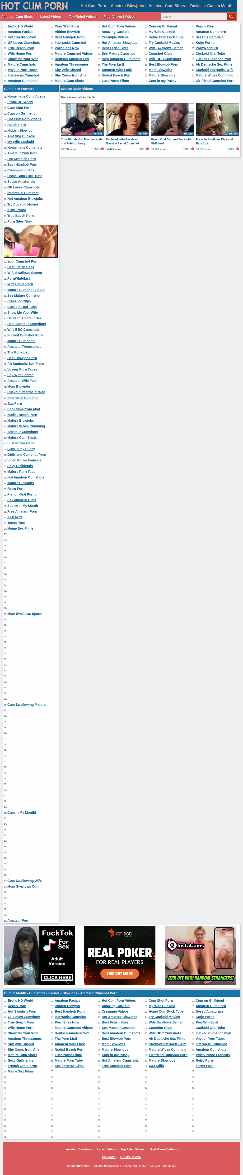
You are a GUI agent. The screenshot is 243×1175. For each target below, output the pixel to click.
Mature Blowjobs (162, 75)
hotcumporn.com (78, 1165)
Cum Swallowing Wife (24, 881)
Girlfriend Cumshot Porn (215, 81)
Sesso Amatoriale (210, 37)
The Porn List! (113, 64)
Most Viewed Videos (120, 16)
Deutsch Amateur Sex (72, 59)
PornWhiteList (207, 48)
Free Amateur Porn (22, 511)
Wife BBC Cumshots (165, 59)
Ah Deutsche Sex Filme (214, 64)
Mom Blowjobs (160, 70)
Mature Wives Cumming (215, 75)
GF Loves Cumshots (24, 43)
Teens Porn (16, 523)
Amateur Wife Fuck (117, 70)
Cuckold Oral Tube (210, 53)
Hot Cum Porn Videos (119, 26)
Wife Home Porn (20, 53)
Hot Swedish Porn (22, 37)
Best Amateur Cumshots (121, 59)
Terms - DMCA (130, 1157)
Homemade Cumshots (24, 147)
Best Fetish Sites (115, 48)
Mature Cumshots (22, 64)
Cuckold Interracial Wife (215, 70)
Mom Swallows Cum (23, 886)
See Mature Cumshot (118, 53)
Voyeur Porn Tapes (23, 70)
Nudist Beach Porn (116, 75)
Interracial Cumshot (70, 43)
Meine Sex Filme (20, 528)
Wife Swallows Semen (166, 48)
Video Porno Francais (24, 460)
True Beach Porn (21, 48)
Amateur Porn (18, 920)
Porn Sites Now (67, 48)
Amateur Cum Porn (211, 32)
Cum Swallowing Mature (26, 704)
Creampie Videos (115, 37)
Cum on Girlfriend (163, 26)
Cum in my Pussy (163, 81)
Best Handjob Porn (70, 37)
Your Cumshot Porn (22, 261)
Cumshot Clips (160, 53)
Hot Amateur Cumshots (25, 477)
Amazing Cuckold (116, 32)
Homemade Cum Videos (26, 96)
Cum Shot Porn (67, 26)
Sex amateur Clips (21, 500)
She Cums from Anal (71, 75)
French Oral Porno (22, 494)
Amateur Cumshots (23, 81)
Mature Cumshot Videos (74, 53)
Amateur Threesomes (72, 64)
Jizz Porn (14, 403)
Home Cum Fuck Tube (166, 37)
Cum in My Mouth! (21, 812)
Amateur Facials (20, 32)
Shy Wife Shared (68, 70)
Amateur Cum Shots (17, 16)
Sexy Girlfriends (20, 466)
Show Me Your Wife (23, 59)
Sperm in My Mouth (22, 506)
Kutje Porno (205, 43)
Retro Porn (15, 489)
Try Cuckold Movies (164, 43)
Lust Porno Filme (115, 81)
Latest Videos (51, 16)
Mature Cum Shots (69, 81)
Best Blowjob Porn (163, 64)
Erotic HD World (20, 26)
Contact (109, 1157)
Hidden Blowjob (67, 32)
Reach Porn (205, 26)
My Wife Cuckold (162, 32)
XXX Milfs (15, 517)
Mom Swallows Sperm (24, 614)
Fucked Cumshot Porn (213, 59)
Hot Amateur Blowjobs (119, 43)
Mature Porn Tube (21, 472)
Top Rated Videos (83, 16)
